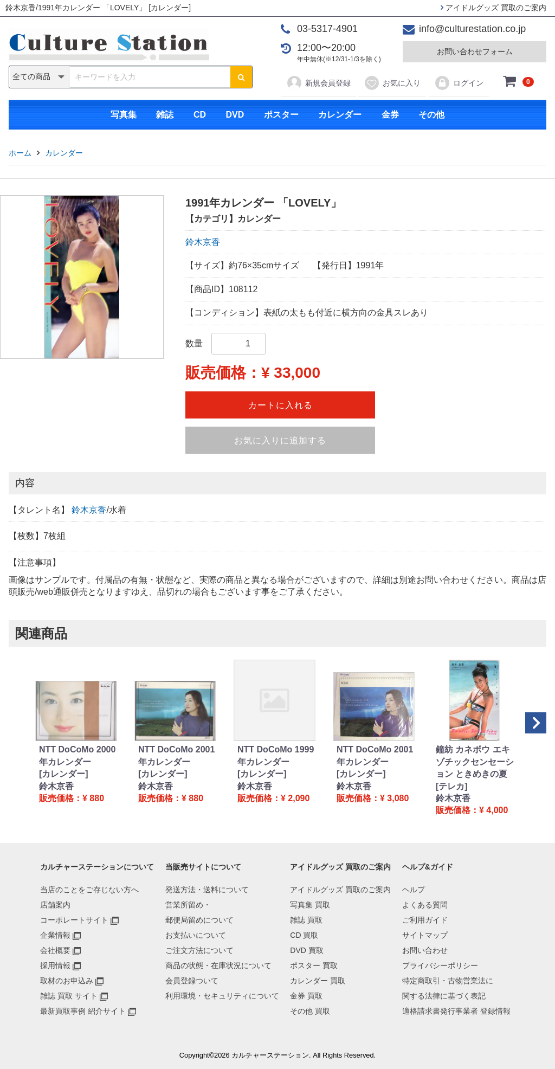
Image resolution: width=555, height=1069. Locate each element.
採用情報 (55, 965)
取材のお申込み (66, 980)
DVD (234, 114)
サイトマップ (425, 935)
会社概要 (55, 950)
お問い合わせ (425, 950)
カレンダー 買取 (317, 980)
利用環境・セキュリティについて (222, 995)
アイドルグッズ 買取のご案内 (493, 7)
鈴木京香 (202, 242)
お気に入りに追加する (280, 440)
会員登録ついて (191, 980)
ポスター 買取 (314, 965)
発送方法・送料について (207, 889)
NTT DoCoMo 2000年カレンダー (77, 755)
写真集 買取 (310, 904)
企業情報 (55, 935)
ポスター (281, 114)
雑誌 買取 (306, 920)
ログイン (458, 83)
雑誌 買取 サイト (69, 995)
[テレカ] (452, 786)
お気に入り (392, 83)
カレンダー (340, 114)
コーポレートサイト (74, 920)
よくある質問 (425, 904)
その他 (431, 114)
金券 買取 (306, 995)
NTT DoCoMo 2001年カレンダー (176, 755)
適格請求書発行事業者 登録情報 (456, 1011)
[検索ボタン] (241, 77)
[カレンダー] (63, 773)
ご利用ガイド (425, 920)
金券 (390, 114)
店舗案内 (55, 904)
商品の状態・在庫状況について (218, 965)
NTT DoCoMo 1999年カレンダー (275, 755)
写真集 (124, 114)
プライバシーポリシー (440, 965)
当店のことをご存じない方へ (89, 889)
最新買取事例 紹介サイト (83, 1011)
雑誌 (164, 114)
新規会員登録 (318, 83)
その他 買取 (310, 1011)
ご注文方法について (199, 950)
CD (199, 114)
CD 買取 (304, 935)
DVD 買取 (306, 950)
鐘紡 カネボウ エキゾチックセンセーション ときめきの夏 (475, 761)
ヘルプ (413, 889)
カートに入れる (280, 405)
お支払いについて (195, 935)
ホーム (20, 153)
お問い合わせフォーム (475, 51)
